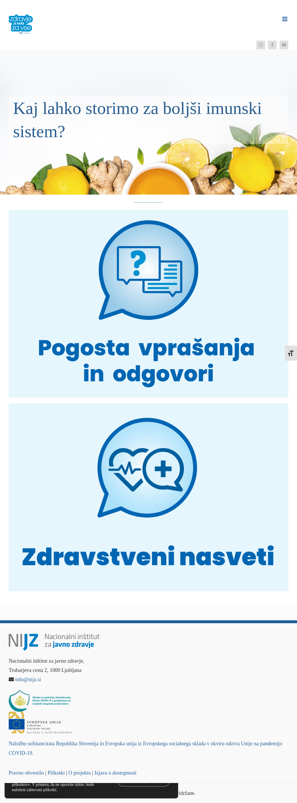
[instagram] (260, 45)
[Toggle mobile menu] (285, 19)
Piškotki (56, 773)
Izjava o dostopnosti (116, 773)
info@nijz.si (28, 679)
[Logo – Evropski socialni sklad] (40, 714)
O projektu (79, 773)
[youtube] (284, 45)
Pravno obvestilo (26, 773)
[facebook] (272, 45)
